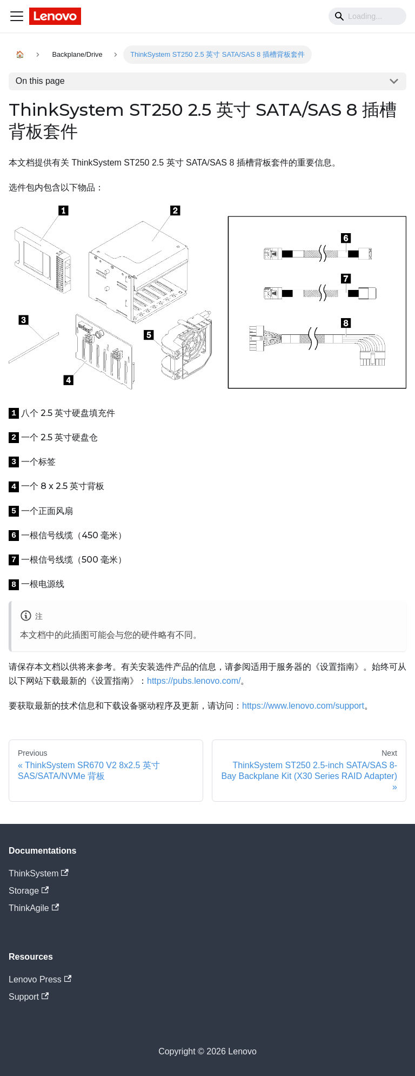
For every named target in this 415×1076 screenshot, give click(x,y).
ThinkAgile (34, 908)
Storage (29, 890)
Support (29, 996)
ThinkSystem (39, 873)
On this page (40, 80)
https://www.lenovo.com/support (303, 705)
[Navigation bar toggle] (17, 16)
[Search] (367, 16)
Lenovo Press (40, 979)
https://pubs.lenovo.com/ (193, 680)
